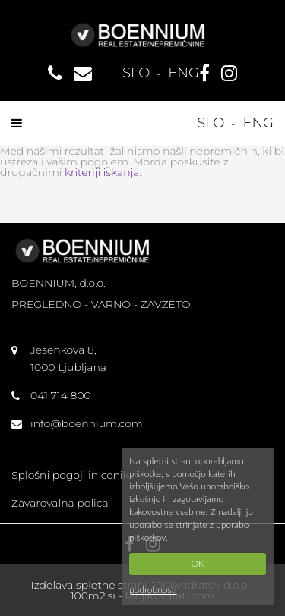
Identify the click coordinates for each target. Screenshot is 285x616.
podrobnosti (153, 590)
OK (197, 563)
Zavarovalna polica (60, 503)
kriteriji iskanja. (103, 172)
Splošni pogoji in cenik (70, 475)
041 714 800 (60, 395)
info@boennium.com (86, 423)
